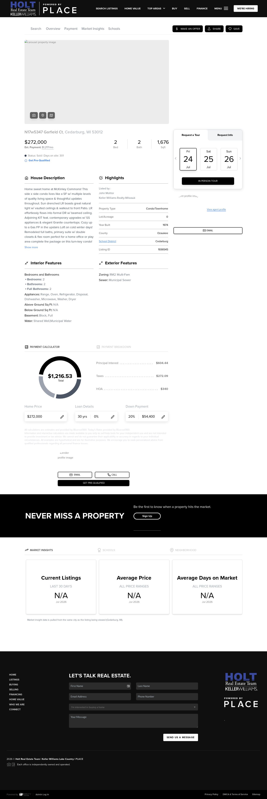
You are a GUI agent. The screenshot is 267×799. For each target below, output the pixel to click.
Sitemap (256, 794)
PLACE (79, 759)
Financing (15, 694)
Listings (14, 679)
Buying (13, 684)
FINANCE (202, 8)
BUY (174, 8)
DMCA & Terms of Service (235, 794)
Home (12, 674)
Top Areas (156, 8)
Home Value (132, 8)
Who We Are (17, 704)
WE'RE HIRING (245, 8)
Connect (15, 709)
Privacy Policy (211, 794)
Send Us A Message (181, 737)
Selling (13, 689)
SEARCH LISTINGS (107, 8)
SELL (187, 8)
